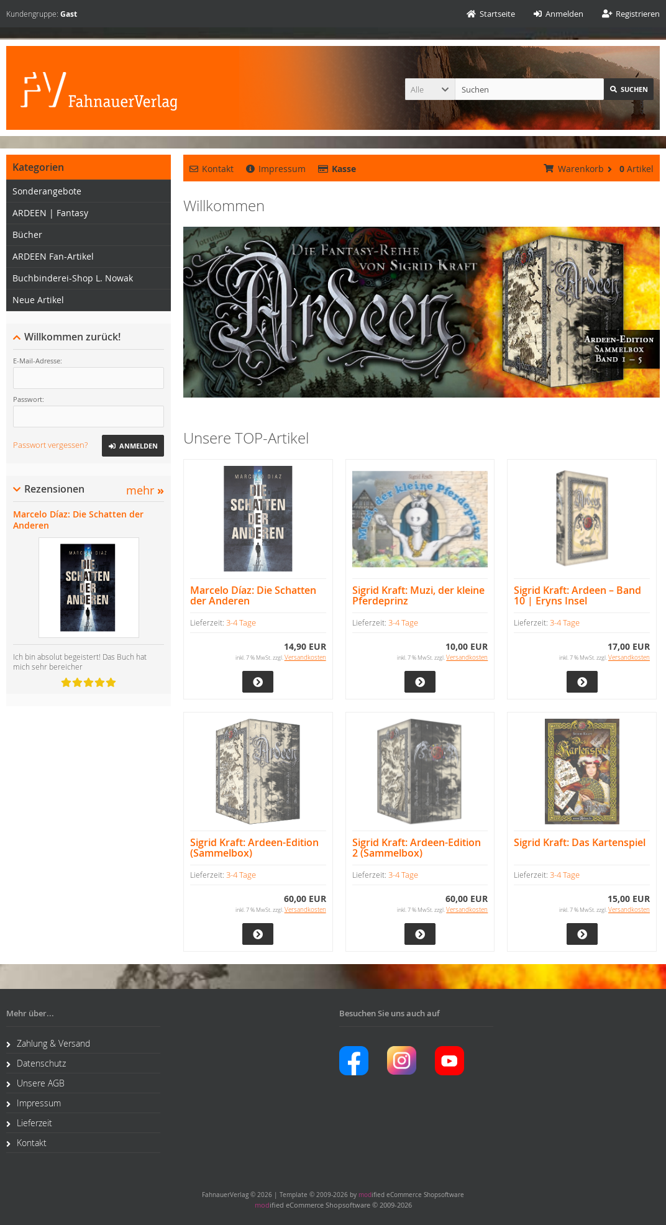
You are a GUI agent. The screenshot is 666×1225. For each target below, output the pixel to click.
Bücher (27, 234)
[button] (430, 89)
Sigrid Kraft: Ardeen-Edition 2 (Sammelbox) (416, 848)
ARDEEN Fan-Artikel (53, 256)
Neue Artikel (38, 300)
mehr (145, 490)
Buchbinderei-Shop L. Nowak (72, 278)
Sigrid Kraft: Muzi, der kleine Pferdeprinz (418, 596)
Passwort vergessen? (50, 444)
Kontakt (211, 169)
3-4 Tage (241, 622)
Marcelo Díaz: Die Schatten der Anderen (253, 596)
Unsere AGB (35, 1083)
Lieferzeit (29, 1123)
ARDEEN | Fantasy (50, 213)
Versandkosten (305, 657)
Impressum (276, 169)
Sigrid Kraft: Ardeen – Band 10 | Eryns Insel (577, 596)
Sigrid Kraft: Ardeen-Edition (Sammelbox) (254, 848)
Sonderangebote (46, 191)
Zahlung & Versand (48, 1043)
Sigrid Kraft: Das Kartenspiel (579, 842)
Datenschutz (36, 1063)
